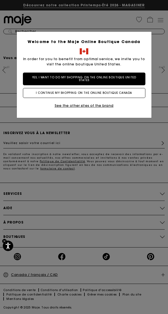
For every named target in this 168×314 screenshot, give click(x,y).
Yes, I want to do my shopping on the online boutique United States (84, 79)
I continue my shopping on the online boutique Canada (84, 93)
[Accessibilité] (8, 246)
